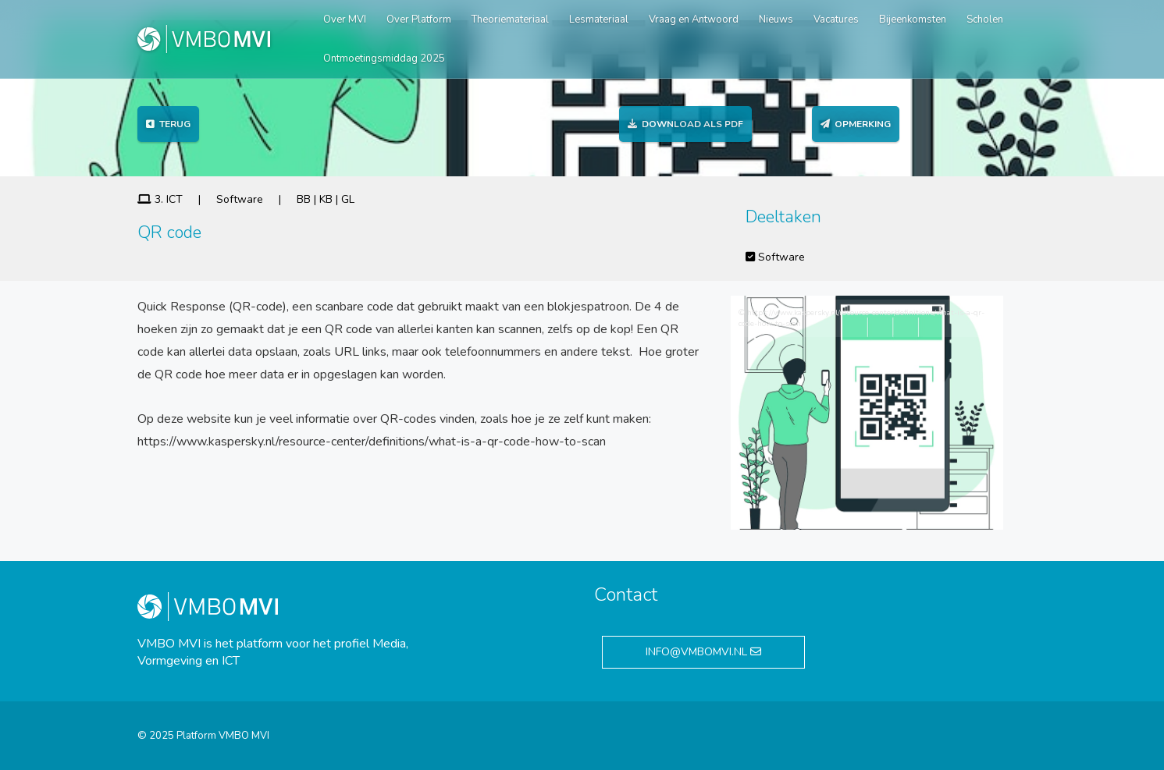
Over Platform (418, 19)
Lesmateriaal (598, 19)
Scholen (984, 19)
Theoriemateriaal (510, 19)
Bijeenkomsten (912, 19)
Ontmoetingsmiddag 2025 (384, 58)
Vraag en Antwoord (694, 19)
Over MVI (344, 19)
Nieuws (776, 19)
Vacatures (836, 19)
